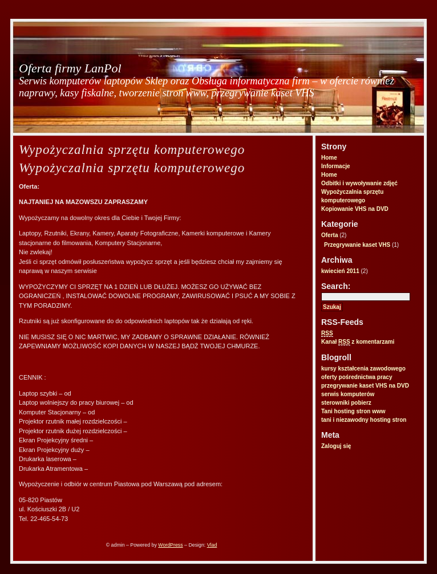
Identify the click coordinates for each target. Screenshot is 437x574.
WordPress (170, 545)
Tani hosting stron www (353, 411)
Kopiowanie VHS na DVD (355, 209)
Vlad (212, 545)
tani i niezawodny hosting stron (363, 420)
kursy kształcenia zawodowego (363, 368)
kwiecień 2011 (340, 271)
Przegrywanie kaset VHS (357, 245)
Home (329, 157)
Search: (335, 286)
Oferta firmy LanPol (70, 68)
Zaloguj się (336, 446)
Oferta (329, 235)
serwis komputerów (347, 394)
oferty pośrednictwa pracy (356, 377)
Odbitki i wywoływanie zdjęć (359, 183)
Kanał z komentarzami (357, 342)
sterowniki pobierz (346, 403)
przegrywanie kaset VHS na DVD (365, 385)
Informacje (335, 166)
